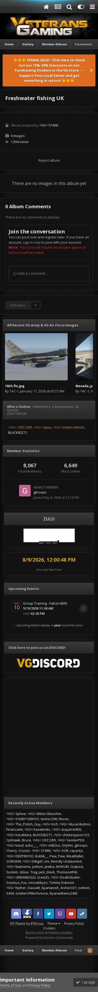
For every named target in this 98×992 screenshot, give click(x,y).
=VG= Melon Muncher (44, 813)
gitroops (40, 492)
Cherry (11, 850)
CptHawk (13, 840)
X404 (10, 893)
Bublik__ (41, 856)
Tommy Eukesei (61, 882)
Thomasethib (66, 872)
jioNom (37, 866)
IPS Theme (17, 923)
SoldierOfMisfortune (31, 893)
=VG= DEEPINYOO (20, 856)
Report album (49, 160)
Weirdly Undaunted (66, 861)
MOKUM (62, 866)
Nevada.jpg (85, 385)
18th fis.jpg (15, 385)
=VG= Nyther (16, 887)
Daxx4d (34, 887)
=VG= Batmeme (18, 866)
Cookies (49, 928)
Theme (53, 923)
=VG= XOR (60, 850)
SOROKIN (13, 861)
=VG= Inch (50, 824)
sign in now (32, 242)
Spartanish (50, 887)
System (12, 872)
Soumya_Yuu (16, 882)
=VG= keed (15, 845)
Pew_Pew (57, 856)
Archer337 (68, 887)
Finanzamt (14, 829)
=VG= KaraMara (18, 834)
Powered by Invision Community (49, 937)
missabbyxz (38, 882)
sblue (24, 872)
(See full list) (16, 413)
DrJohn (67, 845)
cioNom (84, 887)
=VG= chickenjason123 (71, 834)
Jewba (49, 866)
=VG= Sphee (16, 813)
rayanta (76, 850)
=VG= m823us (50, 845)
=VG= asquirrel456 (66, 829)
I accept (85, 982)
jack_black (47, 872)
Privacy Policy (74, 923)
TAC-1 (14, 391)
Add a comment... (30, 273)
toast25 (43, 877)
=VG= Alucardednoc (75, 824)
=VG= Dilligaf (32, 861)
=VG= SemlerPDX (70, 840)
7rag (33, 872)
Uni (46, 861)
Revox (64, 818)
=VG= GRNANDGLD (21, 877)
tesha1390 (49, 818)
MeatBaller (75, 856)
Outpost (76, 866)
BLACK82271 (42, 834)
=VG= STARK (49, 125)
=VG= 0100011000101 (22, 818)
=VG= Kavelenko (37, 829)
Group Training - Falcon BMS (45, 603)
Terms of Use (10, 985)
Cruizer (24, 850)
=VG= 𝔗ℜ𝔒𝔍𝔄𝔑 (44, 840)
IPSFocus (37, 923)
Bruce (26, 840)
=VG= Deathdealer (65, 877)
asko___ (31, 845)
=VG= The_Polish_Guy (23, 824)
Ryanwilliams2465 (64, 893)
